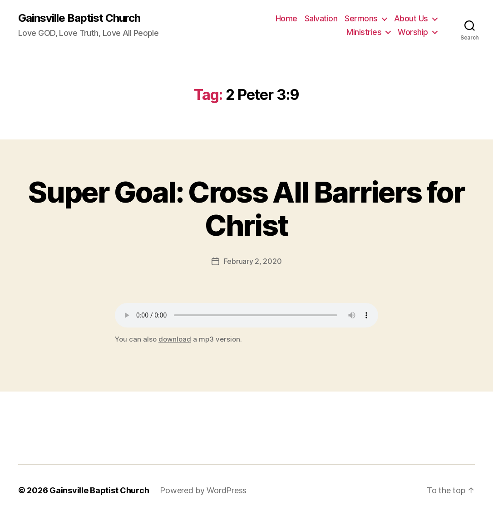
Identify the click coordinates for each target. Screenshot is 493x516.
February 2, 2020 (253, 261)
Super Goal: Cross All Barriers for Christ (246, 208)
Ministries (363, 32)
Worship (413, 32)
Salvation (321, 18)
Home (286, 18)
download (174, 339)
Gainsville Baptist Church (79, 18)
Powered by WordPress (203, 490)
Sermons (361, 18)
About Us (411, 18)
